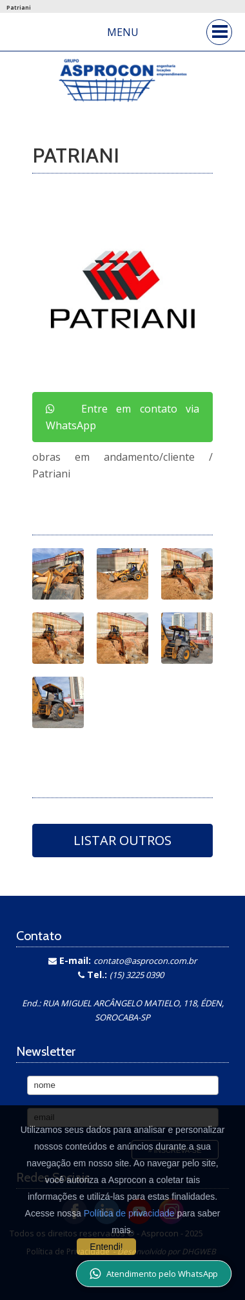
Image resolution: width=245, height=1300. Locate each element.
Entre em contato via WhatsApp (122, 417)
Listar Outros (123, 840)
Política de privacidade (129, 1213)
